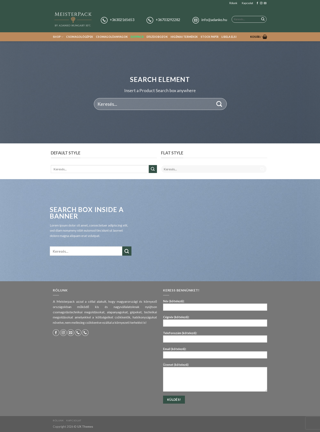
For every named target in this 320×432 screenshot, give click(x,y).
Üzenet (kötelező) (215, 378)
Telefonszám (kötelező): (215, 338)
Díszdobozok (157, 36)
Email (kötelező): (215, 354)
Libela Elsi (229, 36)
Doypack (137, 36)
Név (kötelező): (215, 306)
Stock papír (210, 36)
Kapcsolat (247, 3)
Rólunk (233, 3)
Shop (58, 37)
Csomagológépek (79, 36)
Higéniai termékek (184, 36)
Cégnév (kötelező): (215, 322)
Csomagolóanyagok (112, 36)
